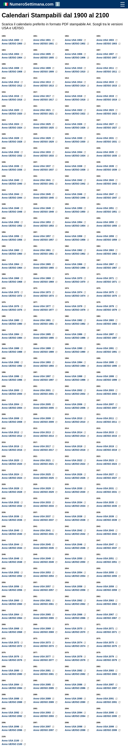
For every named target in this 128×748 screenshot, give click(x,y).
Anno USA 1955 (105, 222)
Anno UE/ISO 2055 (107, 576)
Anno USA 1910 (74, 68)
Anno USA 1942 (74, 180)
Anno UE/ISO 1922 (75, 113)
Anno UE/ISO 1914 (75, 85)
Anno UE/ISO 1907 (107, 57)
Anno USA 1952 (11, 222)
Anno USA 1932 (11, 152)
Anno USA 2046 (74, 544)
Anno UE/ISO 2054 (75, 576)
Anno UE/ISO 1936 (12, 169)
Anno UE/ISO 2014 (75, 436)
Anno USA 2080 (11, 670)
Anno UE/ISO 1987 (107, 337)
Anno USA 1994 (74, 362)
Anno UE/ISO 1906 (75, 57)
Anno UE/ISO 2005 (43, 407)
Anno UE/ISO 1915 (107, 85)
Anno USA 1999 (105, 376)
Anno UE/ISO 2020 (12, 464)
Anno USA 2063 (105, 600)
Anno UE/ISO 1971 (107, 281)
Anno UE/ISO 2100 (12, 744)
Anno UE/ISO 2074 (75, 646)
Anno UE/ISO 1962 (75, 253)
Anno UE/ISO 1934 (75, 155)
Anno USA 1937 (42, 166)
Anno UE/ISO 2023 (107, 464)
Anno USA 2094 (74, 712)
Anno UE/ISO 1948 (12, 211)
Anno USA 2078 (74, 656)
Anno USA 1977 (42, 306)
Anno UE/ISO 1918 (75, 99)
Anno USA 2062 (74, 600)
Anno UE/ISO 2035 (107, 506)
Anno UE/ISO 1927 (107, 127)
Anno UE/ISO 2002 (75, 393)
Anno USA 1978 (74, 306)
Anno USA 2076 (11, 656)
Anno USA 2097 (42, 726)
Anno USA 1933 (42, 152)
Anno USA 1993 (42, 362)
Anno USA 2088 (11, 698)
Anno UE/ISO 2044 (12, 548)
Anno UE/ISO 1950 (75, 211)
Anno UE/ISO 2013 (43, 436)
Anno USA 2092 (11, 712)
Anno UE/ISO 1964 (12, 267)
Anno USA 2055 (105, 572)
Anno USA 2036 (11, 516)
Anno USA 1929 (42, 138)
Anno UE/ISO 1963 (107, 253)
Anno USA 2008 (11, 418)
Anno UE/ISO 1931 (107, 141)
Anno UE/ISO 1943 (107, 183)
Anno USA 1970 (74, 278)
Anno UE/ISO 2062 (75, 604)
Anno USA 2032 (11, 502)
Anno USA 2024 (11, 474)
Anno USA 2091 (105, 698)
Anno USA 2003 (105, 390)
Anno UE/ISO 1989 (43, 351)
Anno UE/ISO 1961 (43, 253)
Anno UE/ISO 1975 (107, 295)
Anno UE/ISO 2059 (107, 590)
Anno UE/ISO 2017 (43, 450)
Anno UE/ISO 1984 (12, 337)
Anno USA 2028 (11, 488)
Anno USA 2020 (11, 460)
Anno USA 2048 (11, 558)
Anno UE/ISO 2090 (75, 702)
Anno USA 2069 (42, 628)
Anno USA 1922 (74, 110)
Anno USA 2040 (11, 530)
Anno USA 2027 (105, 474)
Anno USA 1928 (11, 138)
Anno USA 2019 (105, 446)
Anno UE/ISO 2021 (43, 464)
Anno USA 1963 (105, 250)
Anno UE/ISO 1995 (107, 365)
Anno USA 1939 (105, 166)
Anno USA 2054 (74, 572)
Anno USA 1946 (74, 194)
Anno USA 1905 (42, 54)
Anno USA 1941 (42, 180)
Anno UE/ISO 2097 (43, 730)
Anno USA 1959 (105, 236)
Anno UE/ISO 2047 (107, 548)
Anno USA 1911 (105, 68)
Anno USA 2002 (74, 390)
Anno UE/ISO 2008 (12, 422)
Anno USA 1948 (11, 208)
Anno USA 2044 (11, 544)
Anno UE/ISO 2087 (107, 688)
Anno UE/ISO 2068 (12, 632)
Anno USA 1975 (105, 292)
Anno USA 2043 (105, 530)
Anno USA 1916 (11, 96)
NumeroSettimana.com (31, 4)
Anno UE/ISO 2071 (107, 632)
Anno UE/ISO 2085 (43, 688)
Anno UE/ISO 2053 (43, 576)
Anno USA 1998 (74, 376)
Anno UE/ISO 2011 (107, 422)
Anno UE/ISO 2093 (43, 716)
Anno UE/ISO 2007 (107, 407)
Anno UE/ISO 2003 (107, 393)
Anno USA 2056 (11, 586)
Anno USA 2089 (42, 698)
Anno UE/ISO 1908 (12, 71)
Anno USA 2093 (42, 712)
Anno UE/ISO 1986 (75, 337)
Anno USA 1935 (105, 152)
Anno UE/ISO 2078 (75, 660)
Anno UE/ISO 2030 (75, 492)
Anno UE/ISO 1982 (75, 323)
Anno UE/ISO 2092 (12, 716)
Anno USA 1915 (105, 82)
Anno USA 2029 (42, 488)
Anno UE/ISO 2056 (12, 590)
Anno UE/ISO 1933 (43, 155)
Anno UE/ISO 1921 (43, 113)
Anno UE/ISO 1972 (12, 295)
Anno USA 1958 (74, 236)
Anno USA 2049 (42, 558)
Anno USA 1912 (11, 82)
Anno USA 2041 (42, 530)
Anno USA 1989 (42, 348)
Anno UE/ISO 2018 (75, 450)
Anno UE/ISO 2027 (107, 478)
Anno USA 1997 (42, 376)
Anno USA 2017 (42, 446)
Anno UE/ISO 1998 (75, 379)
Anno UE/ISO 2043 (107, 534)
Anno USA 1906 (74, 54)
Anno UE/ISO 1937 (43, 169)
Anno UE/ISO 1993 (43, 365)
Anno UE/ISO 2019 (107, 450)
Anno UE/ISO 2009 (43, 422)
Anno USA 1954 (74, 222)
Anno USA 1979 (105, 306)
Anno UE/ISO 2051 (107, 562)
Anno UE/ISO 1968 (12, 281)
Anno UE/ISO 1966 (75, 267)
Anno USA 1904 (11, 54)
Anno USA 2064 (11, 614)
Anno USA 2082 (74, 670)
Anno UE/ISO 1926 (75, 127)
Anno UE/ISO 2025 (43, 478)
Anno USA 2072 (11, 642)
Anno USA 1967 (105, 264)
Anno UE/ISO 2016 (12, 450)
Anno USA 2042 (74, 530)
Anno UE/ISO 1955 (107, 225)
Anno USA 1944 (11, 194)
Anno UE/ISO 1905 (43, 57)
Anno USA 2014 (74, 432)
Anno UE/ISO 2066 (75, 618)
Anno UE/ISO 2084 (12, 688)
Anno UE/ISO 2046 (75, 548)
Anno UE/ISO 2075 (107, 646)
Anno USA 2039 (105, 516)
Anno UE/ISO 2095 (107, 716)
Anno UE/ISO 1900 (12, 43)
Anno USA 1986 (74, 334)
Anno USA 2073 (42, 642)
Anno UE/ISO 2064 (12, 618)
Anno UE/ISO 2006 (75, 407)
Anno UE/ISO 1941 (43, 183)
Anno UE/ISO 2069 (43, 632)
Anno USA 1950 (74, 208)
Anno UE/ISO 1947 (107, 197)
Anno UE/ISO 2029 (43, 492)
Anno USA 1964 (11, 264)
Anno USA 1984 (11, 334)
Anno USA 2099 (105, 726)
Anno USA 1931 (105, 138)
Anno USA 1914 (74, 82)
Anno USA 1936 (11, 166)
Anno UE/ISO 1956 (12, 239)
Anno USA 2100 (11, 740)
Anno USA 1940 (11, 180)
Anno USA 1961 (42, 250)
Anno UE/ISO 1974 (75, 295)
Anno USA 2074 (74, 642)
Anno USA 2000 (11, 390)
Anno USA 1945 (42, 194)
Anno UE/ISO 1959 (107, 239)
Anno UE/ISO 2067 (107, 618)
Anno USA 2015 (105, 432)
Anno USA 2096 (11, 726)
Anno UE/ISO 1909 (43, 71)
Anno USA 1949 (42, 208)
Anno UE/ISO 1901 (43, 43)
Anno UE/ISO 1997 (43, 379)
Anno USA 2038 (74, 516)
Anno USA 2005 (42, 404)
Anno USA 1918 (74, 96)
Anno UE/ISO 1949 (43, 211)
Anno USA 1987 (105, 334)
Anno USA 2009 (42, 418)
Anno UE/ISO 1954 (75, 225)
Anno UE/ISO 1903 (107, 43)
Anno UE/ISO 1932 (12, 155)
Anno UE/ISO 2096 (12, 730)
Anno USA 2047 (105, 544)
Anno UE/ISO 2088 (12, 702)
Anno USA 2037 (42, 516)
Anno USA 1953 (42, 222)
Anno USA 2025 (42, 474)
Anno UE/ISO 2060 (12, 604)
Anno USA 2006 (74, 404)
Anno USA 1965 (42, 264)
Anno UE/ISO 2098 (75, 730)
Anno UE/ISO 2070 (75, 632)
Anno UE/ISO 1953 (43, 225)
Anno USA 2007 (105, 404)
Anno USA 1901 (42, 40)
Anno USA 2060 (11, 600)
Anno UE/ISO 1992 (12, 365)
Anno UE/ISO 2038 (75, 520)
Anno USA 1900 (11, 40)
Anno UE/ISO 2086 (75, 688)
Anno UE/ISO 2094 (75, 716)
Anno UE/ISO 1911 (107, 71)
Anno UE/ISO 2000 (12, 393)
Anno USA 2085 (42, 684)
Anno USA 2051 (105, 558)
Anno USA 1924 (11, 124)
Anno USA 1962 (74, 250)
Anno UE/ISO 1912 (12, 85)
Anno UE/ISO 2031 (107, 492)
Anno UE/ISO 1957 (43, 239)
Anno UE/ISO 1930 (75, 141)
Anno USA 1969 (42, 278)
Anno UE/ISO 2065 (43, 618)
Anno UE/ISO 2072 (12, 646)
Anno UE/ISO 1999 (107, 379)
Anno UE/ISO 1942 (75, 183)
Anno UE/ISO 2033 (43, 506)
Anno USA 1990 (74, 348)
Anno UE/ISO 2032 (12, 506)
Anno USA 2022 (74, 460)
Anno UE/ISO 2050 (75, 562)
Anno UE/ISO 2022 (75, 464)
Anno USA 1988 (11, 348)
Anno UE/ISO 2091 (107, 702)
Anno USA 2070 (74, 628)
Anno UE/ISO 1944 (12, 197)
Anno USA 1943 (105, 180)
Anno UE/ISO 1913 (43, 85)
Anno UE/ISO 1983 (107, 323)
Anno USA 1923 (105, 110)
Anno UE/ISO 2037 (43, 520)
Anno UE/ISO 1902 (75, 43)
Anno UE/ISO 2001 (43, 393)
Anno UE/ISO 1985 (43, 337)
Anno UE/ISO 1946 (75, 197)
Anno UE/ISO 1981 (43, 323)
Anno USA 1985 (42, 334)
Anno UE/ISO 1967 (107, 267)
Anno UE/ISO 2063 (107, 604)
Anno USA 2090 (74, 698)
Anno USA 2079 (105, 656)
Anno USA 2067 (105, 614)
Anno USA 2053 (42, 572)
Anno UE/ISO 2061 (43, 604)
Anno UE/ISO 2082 (75, 674)
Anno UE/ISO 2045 (43, 548)
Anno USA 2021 (42, 460)
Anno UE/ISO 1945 (43, 197)
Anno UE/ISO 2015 (107, 436)
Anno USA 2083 (105, 670)
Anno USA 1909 (42, 68)
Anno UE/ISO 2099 (107, 730)
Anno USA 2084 (11, 684)
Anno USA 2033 (42, 502)
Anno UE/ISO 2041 (43, 534)
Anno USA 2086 (74, 684)
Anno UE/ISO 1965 (43, 267)
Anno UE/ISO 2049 (43, 562)
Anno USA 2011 (105, 418)
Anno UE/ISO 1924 (12, 127)
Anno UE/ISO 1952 (12, 225)
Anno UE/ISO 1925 (43, 127)
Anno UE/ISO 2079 (107, 660)
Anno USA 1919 (105, 96)
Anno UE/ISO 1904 (12, 57)
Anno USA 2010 (74, 418)
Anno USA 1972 (11, 292)
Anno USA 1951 (105, 208)
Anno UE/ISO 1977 (43, 309)
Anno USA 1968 (11, 278)
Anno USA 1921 (42, 110)
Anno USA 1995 (105, 362)
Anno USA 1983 (105, 320)
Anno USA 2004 (11, 404)
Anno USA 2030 (74, 488)
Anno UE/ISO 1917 (43, 99)
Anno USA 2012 (11, 432)
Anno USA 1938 (74, 166)
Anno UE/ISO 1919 (107, 99)
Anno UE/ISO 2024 (12, 478)
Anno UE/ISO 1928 (12, 141)
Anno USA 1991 (105, 348)
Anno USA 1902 (74, 40)
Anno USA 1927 (105, 124)
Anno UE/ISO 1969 (43, 281)
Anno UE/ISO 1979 (107, 309)
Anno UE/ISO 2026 (75, 478)
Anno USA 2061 (42, 600)
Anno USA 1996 (11, 376)
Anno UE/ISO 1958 (75, 239)
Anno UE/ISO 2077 (43, 660)
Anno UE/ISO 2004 (12, 407)
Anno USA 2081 (42, 670)
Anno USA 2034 (74, 502)
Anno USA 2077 (42, 656)
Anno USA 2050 (74, 558)
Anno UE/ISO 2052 (12, 576)
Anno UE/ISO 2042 (75, 534)
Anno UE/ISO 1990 (75, 351)
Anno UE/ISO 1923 (107, 113)
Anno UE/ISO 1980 (12, 323)
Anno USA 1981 (42, 320)
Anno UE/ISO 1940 (12, 183)
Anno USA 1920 (11, 110)
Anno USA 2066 (74, 614)
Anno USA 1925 (42, 124)
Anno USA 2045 (42, 544)
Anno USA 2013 (42, 432)
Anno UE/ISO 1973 (43, 295)
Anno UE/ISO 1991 (107, 351)
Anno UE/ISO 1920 (12, 113)
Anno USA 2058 (74, 586)
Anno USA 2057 (42, 586)
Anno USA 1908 (11, 68)
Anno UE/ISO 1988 (12, 351)
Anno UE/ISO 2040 (12, 534)
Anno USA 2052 (11, 572)
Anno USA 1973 (42, 292)
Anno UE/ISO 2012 (12, 436)
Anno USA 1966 (74, 264)
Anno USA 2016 (11, 446)
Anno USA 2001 (42, 390)
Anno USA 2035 (105, 502)
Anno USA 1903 (105, 40)
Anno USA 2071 (105, 628)
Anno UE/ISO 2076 (12, 660)
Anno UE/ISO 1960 (12, 253)
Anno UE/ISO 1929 (43, 141)
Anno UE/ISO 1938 (75, 169)
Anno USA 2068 (11, 628)
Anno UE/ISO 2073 (43, 646)
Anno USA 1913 (42, 82)
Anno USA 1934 (74, 152)
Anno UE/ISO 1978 (75, 309)
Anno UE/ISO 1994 (75, 365)
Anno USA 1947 (105, 194)
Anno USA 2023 (105, 460)
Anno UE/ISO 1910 (75, 71)
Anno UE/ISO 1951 (107, 211)
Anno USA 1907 (105, 54)
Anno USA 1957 (42, 236)
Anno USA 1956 (11, 236)
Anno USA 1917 (42, 96)
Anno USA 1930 (74, 138)
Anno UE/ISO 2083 (107, 674)
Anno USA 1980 (11, 320)
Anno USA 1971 (105, 278)
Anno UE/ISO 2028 (12, 492)
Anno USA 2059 (105, 586)
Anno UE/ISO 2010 (75, 422)
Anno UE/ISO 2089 (43, 702)
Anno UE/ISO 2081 (43, 674)
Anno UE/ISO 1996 (12, 379)
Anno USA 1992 (11, 362)
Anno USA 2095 (105, 712)
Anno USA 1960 (11, 250)
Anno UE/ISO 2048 (12, 562)
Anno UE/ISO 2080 (12, 674)
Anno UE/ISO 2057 (43, 590)
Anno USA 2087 (105, 684)
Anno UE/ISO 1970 (75, 281)
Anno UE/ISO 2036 (12, 520)
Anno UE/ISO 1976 (12, 309)
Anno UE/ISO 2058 (75, 590)
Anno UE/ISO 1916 (12, 99)
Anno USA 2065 (42, 614)
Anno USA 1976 (11, 306)
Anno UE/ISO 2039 (107, 520)
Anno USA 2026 (74, 474)
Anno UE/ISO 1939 (107, 169)
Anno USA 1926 (74, 124)
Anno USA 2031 (105, 488)
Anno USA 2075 (105, 642)
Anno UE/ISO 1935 (107, 155)
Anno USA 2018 (74, 446)
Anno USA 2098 (74, 726)
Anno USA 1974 (74, 292)
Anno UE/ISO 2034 (75, 506)
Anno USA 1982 (74, 320)
